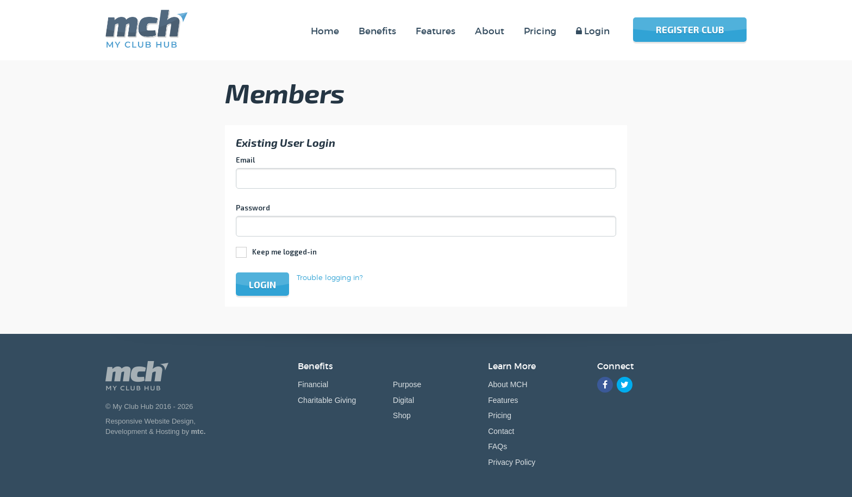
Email (245, 160)
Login (262, 284)
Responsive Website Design (149, 421)
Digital (403, 400)
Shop (402, 415)
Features (503, 400)
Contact (501, 431)
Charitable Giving (327, 400)
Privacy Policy (511, 462)
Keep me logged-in (284, 251)
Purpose (407, 384)
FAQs (497, 446)
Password (253, 207)
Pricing (499, 415)
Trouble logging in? (330, 277)
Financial (313, 384)
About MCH (507, 384)
